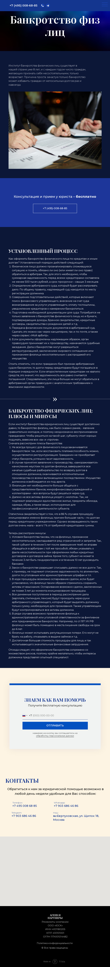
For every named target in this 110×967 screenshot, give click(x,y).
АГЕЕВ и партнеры (55, 917)
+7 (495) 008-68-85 (23, 5)
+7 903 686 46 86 (66, 806)
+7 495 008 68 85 (24, 806)
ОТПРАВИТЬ (55, 725)
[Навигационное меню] (105, 4)
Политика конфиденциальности (55, 943)
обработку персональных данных (55, 735)
